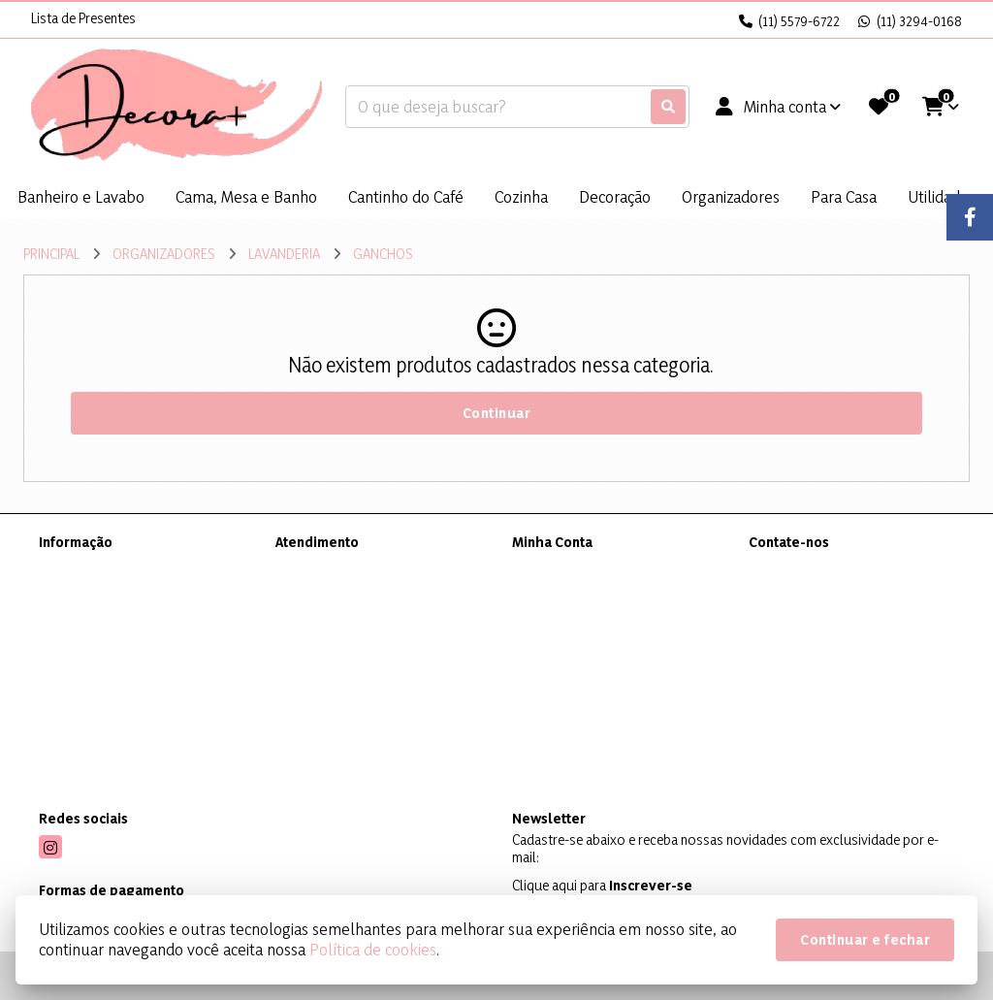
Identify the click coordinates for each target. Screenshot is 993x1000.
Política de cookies (372, 949)
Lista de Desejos (559, 642)
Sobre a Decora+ (88, 567)
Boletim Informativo (570, 617)
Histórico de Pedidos (573, 592)
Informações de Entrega (108, 592)
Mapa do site (313, 592)
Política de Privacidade (104, 617)
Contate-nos (312, 567)
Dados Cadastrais (564, 567)
